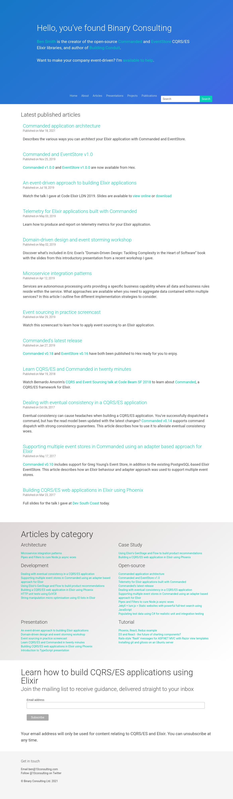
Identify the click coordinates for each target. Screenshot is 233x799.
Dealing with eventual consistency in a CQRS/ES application (85, 402)
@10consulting (39, 773)
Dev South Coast (85, 503)
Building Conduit (104, 47)
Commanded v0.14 (156, 421)
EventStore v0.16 (74, 353)
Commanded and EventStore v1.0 (58, 154)
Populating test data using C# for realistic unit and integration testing (161, 613)
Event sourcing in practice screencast (62, 312)
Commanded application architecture (61, 126)
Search (206, 98)
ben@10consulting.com (43, 769)
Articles (97, 95)
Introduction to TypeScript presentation (45, 650)
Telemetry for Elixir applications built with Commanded (80, 211)
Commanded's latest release (52, 340)
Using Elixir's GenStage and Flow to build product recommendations (160, 553)
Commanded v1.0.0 (38, 167)
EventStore (161, 41)
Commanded (130, 41)
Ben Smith (46, 41)
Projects (132, 95)
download (163, 196)
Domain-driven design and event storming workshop (77, 240)
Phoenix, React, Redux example (137, 630)
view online (142, 196)
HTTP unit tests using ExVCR (39, 593)
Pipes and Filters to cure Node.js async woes (48, 557)
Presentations (114, 95)
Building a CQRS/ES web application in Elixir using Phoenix (154, 557)
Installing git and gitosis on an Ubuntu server (145, 642)
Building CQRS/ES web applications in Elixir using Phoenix (83, 490)
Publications (149, 95)
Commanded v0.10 (38, 464)
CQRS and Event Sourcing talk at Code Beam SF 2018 (108, 382)
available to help (138, 60)
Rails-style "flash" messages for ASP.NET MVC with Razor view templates (163, 638)
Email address (35, 699)
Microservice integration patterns (57, 273)
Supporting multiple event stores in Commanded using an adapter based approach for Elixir (112, 449)
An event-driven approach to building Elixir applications (79, 183)
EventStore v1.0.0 (76, 167)
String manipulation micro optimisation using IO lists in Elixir (58, 597)
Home (73, 95)
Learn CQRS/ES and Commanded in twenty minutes (77, 369)
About (85, 95)
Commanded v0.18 (38, 353)
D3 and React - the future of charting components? (149, 634)
